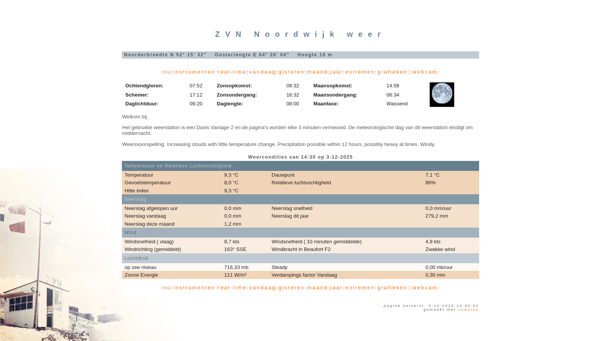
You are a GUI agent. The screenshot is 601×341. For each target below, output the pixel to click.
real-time (232, 72)
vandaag (262, 72)
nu (167, 72)
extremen (360, 72)
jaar (336, 72)
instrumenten (194, 72)
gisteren (291, 72)
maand (317, 72)
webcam (425, 72)
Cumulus (468, 309)
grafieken (393, 72)
